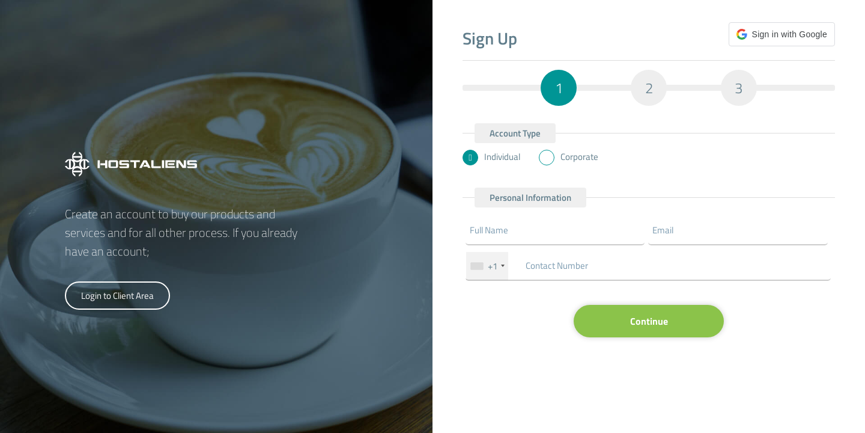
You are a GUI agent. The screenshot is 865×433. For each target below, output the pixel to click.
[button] (782, 34)
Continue (649, 321)
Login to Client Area (117, 295)
